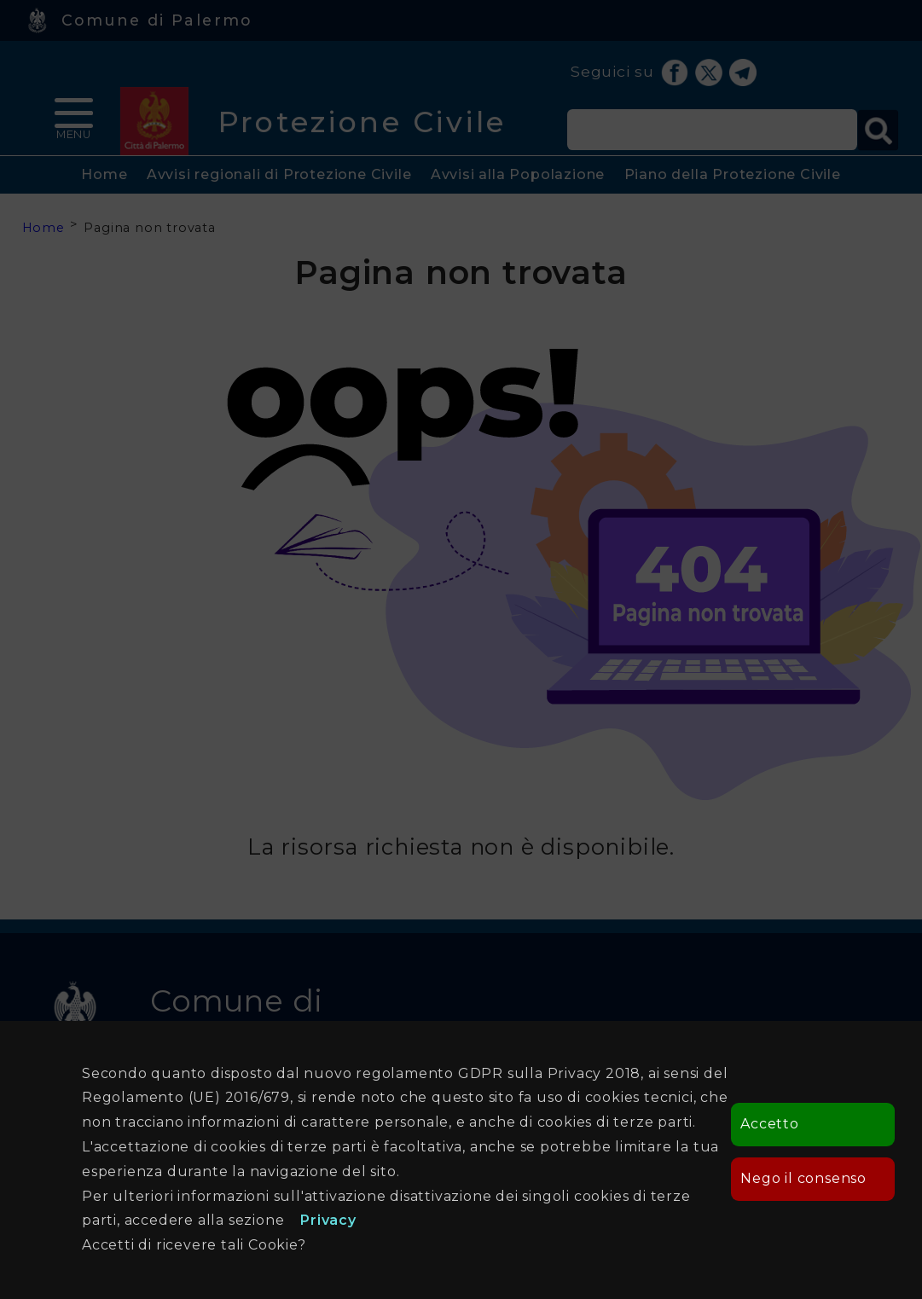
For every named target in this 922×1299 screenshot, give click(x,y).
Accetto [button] (769, 1124)
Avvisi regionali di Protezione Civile (279, 174)
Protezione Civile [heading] (362, 121)
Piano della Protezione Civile (732, 174)
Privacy (328, 1220)
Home (104, 174)
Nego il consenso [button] (803, 1178)
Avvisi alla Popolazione (518, 174)
